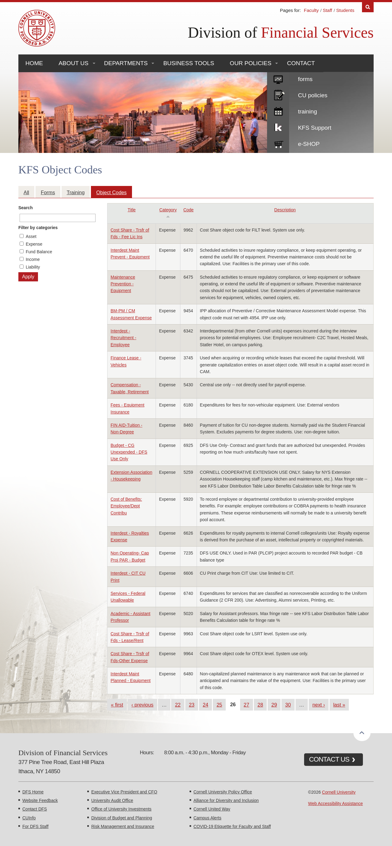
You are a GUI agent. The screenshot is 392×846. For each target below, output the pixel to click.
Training (76, 192)
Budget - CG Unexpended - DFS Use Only (129, 452)
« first (117, 704)
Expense (34, 244)
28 (260, 704)
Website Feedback (40, 800)
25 (219, 704)
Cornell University (339, 792)
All (26, 192)
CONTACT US (329, 759)
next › (318, 704)
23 (191, 704)
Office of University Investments (121, 809)
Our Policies (250, 63)
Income (33, 259)
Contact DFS (34, 809)
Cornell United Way (212, 809)
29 (274, 704)
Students (345, 10)
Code (188, 209)
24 (205, 704)
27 (246, 704)
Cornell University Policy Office (223, 791)
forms (305, 79)
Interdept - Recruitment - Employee (123, 337)
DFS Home (32, 791)
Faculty (311, 10)
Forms (48, 192)
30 (288, 704)
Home (34, 63)
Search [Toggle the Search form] (368, 7)
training (307, 111)
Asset (31, 236)
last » (339, 704)
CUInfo (29, 817)
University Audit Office (112, 800)
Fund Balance (39, 251)
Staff (327, 10)
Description (285, 209)
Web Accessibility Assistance (335, 803)
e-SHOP (309, 144)
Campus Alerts (207, 817)
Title (132, 209)
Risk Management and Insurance (122, 826)
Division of (281, 32)
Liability (33, 267)
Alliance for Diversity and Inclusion (226, 800)
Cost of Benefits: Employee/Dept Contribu (126, 506)
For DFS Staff (35, 826)
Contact (301, 63)
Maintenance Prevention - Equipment (123, 284)
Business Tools (188, 63)
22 (177, 704)
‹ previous (142, 704)
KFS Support (314, 127)
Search (25, 207)
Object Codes (111, 192)
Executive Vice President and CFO (124, 791)
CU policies (312, 95)
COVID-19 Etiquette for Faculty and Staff (232, 826)
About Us (73, 63)
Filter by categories (38, 227)
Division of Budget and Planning (121, 817)
